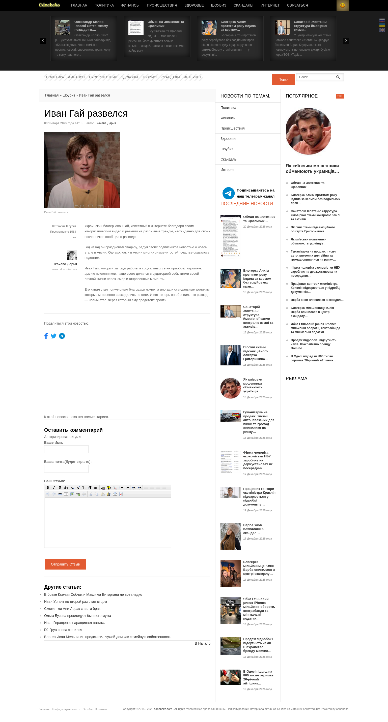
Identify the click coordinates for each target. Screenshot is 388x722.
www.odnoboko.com (64, 269)
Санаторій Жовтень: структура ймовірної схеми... (310, 26)
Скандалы (243, 5)
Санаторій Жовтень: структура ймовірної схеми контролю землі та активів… (258, 316)
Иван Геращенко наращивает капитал (75, 623)
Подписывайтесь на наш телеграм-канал (248, 193)
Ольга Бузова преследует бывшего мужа (77, 616)
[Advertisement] (169, 167)
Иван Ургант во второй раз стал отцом (75, 602)
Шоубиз (218, 5)
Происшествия (162, 5)
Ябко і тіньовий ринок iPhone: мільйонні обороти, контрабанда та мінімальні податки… (259, 608)
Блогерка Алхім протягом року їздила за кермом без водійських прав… (257, 278)
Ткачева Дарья (105, 123)
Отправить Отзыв (65, 564)
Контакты (101, 709)
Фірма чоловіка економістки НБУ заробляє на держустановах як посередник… (257, 460)
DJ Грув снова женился (63, 630)
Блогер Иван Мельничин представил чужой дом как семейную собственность (107, 637)
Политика (104, 5)
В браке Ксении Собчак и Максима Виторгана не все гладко (93, 594)
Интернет (270, 5)
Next (346, 41)
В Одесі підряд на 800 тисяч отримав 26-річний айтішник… (258, 677)
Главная (79, 5)
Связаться (297, 5)
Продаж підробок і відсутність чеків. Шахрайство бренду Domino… (258, 645)
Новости (49, 5)
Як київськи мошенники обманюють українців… (253, 385)
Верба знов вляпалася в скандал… (253, 529)
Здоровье (194, 5)
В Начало (202, 643)
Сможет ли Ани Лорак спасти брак (72, 609)
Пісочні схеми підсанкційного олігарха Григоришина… (255, 353)
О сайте (87, 709)
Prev (43, 41)
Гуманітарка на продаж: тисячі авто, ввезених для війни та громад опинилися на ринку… (258, 422)
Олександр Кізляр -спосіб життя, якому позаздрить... (91, 26)
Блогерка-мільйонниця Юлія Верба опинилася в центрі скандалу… (259, 568)
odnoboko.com (163, 708)
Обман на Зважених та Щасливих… (259, 219)
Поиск (283, 79)
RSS (343, 5)
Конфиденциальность (66, 709)
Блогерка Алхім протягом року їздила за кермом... (238, 26)
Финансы (130, 5)
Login (330, 5)
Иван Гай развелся (94, 95)
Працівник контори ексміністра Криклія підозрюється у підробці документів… (259, 496)
